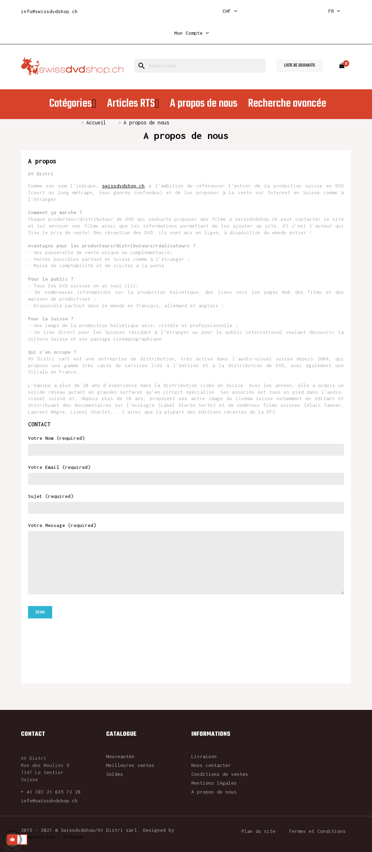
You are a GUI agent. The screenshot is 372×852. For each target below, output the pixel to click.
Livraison (204, 756)
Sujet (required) (186, 503)
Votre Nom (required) (186, 445)
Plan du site (258, 831)
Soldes (114, 774)
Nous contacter (211, 765)
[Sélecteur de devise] (230, 11)
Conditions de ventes (219, 774)
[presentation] (82, 638)
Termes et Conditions (317, 831)
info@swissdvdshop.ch (49, 11)
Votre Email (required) (186, 474)
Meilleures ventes (130, 765)
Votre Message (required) (186, 558)
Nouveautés (120, 756)
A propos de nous (214, 792)
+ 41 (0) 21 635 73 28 (51, 792)
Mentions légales (214, 783)
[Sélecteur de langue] (334, 11)
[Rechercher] (200, 66)
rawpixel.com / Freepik (52, 837)
